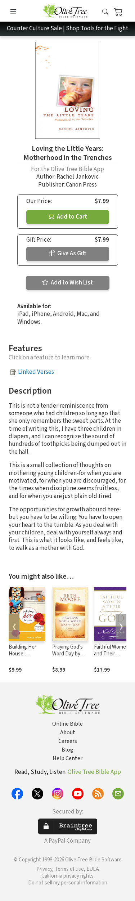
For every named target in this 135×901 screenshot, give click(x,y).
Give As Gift (67, 253)
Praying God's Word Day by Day (67, 653)
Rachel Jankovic (78, 176)
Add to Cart (67, 216)
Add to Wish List (67, 282)
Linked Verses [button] (36, 372)
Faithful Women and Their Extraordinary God (111, 657)
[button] (105, 12)
